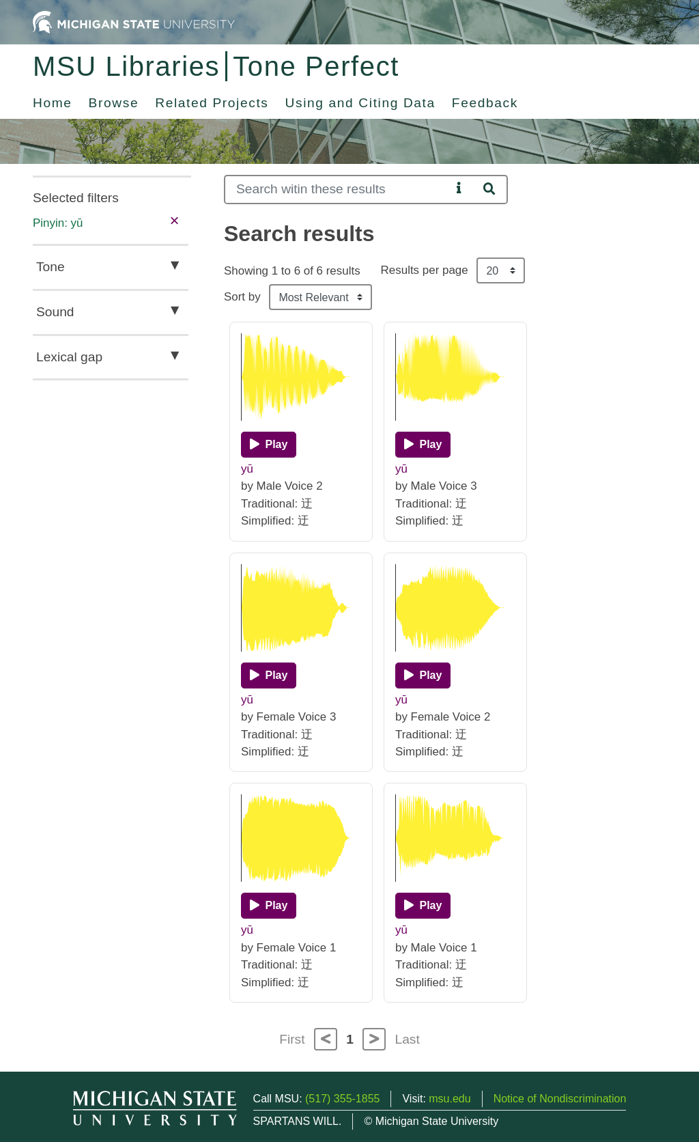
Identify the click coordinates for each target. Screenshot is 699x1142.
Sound (55, 312)
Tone (50, 267)
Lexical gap (69, 357)
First (291, 1039)
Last (407, 1039)
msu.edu (449, 1098)
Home (52, 103)
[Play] (268, 445)
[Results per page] (500, 270)
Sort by (242, 296)
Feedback (485, 103)
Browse (114, 103)
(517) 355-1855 (342, 1098)
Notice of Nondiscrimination (560, 1098)
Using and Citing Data (360, 103)
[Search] (337, 189)
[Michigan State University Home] (134, 21)
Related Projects (211, 103)
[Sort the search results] (320, 297)
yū (247, 468)
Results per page (424, 270)
